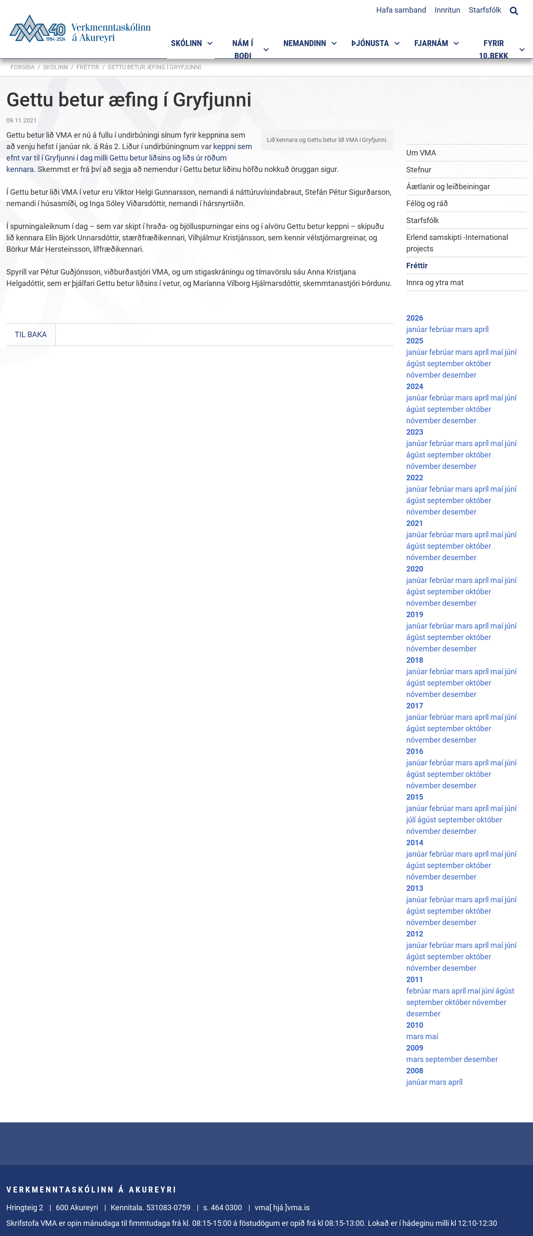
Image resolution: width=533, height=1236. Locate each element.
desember (459, 374)
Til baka (31, 334)
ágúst (416, 363)
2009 (414, 1047)
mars (464, 329)
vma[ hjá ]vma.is (282, 1207)
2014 (414, 842)
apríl (481, 329)
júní (511, 352)
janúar (417, 329)
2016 (414, 751)
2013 (414, 888)
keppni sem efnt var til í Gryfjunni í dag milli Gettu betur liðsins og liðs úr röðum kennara (129, 158)
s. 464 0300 (222, 1207)
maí (497, 352)
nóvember (424, 374)
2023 (414, 431)
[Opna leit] (514, 9)
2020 (414, 568)
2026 (414, 317)
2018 (414, 660)
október (478, 363)
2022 (414, 477)
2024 (414, 386)
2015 (414, 796)
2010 (414, 1025)
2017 (414, 705)
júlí (411, 819)
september (446, 363)
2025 (414, 340)
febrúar (442, 329)
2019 (414, 614)
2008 (414, 1070)
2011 (414, 979)
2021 (414, 523)
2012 (414, 933)
